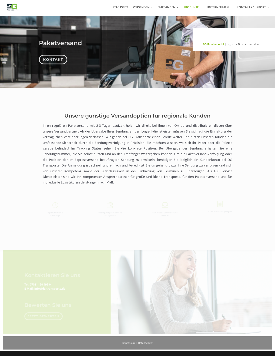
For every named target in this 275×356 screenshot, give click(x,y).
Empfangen (166, 7)
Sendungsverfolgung (225, 36)
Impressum (129, 342)
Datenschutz (145, 342)
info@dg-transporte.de (51, 287)
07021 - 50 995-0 (42, 283)
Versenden (141, 7)
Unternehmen (218, 7)
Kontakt (54, 58)
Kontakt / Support (251, 7)
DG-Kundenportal (213, 44)
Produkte (191, 7)
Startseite (120, 7)
